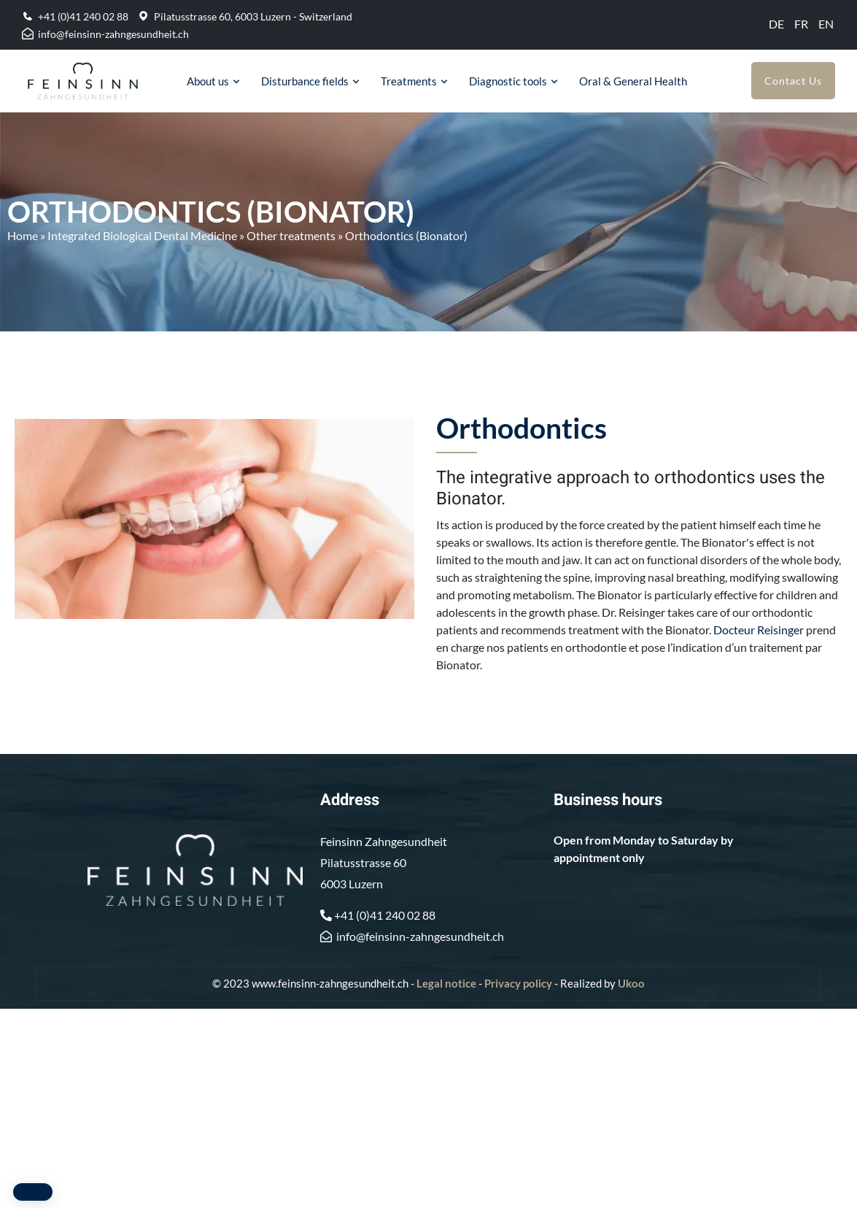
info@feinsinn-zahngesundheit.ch (113, 34)
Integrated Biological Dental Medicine (142, 235)
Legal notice (446, 983)
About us (208, 81)
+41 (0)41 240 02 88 (83, 16)
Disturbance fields (305, 81)
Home (22, 235)
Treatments (409, 81)
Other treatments (291, 235)
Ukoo (631, 983)
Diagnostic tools (508, 81)
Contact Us (793, 80)
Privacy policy (518, 983)
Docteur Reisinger (758, 629)
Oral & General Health (633, 81)
